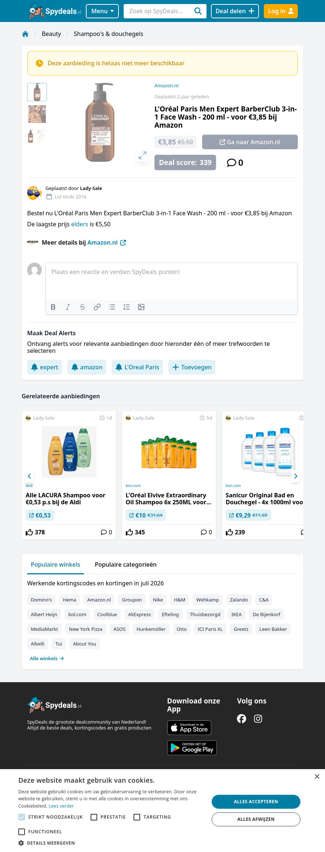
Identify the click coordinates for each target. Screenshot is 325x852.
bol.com (133, 485)
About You (84, 643)
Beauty (51, 34)
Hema (69, 599)
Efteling (170, 614)
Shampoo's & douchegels (108, 34)
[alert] (162, 810)
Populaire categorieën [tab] (126, 564)
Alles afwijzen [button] (256, 819)
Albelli (37, 643)
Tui (58, 643)
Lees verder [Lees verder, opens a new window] (61, 806)
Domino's (41, 599)
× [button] (316, 777)
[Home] (25, 33)
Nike (158, 599)
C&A (264, 599)
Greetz (241, 629)
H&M (179, 599)
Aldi (29, 485)
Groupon (132, 599)
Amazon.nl (166, 85)
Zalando (239, 599)
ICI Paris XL (210, 629)
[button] (110, 842)
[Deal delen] (235, 11)
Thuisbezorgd (205, 614)
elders (80, 224)
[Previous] (29, 476)
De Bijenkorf (266, 614)
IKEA (236, 614)
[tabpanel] (162, 619)
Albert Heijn (44, 614)
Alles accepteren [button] (256, 801)
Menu (102, 11)
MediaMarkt (44, 629)
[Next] (295, 476)
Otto (182, 629)
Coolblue (107, 614)
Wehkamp (207, 599)
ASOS (119, 629)
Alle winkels (47, 658)
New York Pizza (86, 629)
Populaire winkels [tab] (55, 564)
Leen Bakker (273, 629)
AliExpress (139, 614)
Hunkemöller (150, 629)
